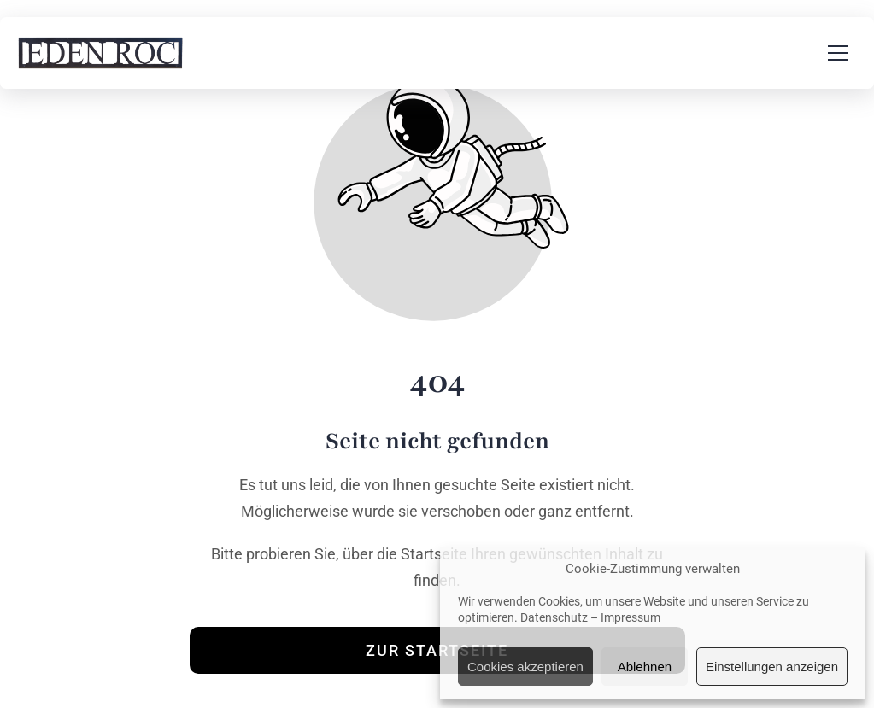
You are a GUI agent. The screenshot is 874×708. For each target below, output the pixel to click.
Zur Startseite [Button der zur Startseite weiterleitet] (437, 650)
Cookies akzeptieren (525, 666)
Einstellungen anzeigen (772, 666)
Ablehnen (645, 666)
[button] (838, 53)
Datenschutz (554, 617)
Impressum (630, 617)
